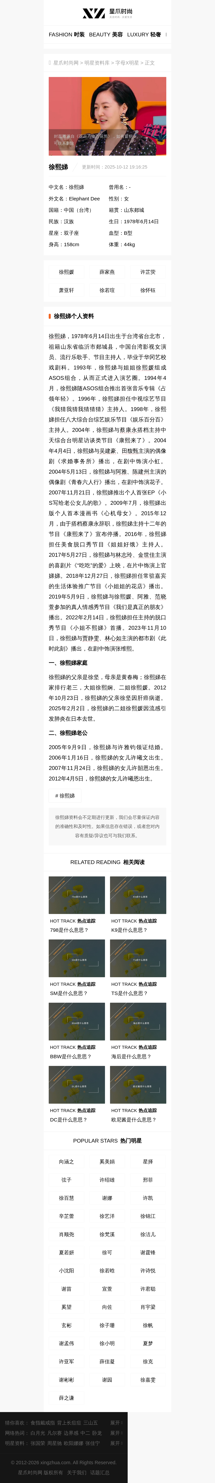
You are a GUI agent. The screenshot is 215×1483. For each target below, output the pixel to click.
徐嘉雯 (148, 1380)
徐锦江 (148, 1216)
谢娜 (107, 1198)
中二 (85, 1433)
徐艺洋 (107, 1216)
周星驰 (54, 1443)
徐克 (148, 1361)
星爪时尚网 (66, 63)
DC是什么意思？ (69, 1119)
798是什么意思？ (69, 930)
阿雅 (121, 472)
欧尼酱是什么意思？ (134, 1119)
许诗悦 (148, 1270)
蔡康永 (128, 430)
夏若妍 (66, 1252)
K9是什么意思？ (129, 930)
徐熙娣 (57, 336)
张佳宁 (92, 1443)
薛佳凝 (107, 1361)
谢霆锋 (148, 1252)
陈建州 (141, 472)
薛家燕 (107, 272)
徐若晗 (107, 1270)
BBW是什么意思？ (71, 1056)
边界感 (71, 1433)
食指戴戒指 (43, 1422)
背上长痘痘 (69, 1422)
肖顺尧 (66, 1234)
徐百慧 (66, 1198)
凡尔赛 (54, 1433)
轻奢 (144, 35)
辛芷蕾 (66, 1216)
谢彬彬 (66, 1380)
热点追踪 (72, 921)
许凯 (148, 1198)
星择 (148, 1161)
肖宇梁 (148, 1307)
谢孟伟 (66, 1343)
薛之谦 (66, 1398)
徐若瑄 (107, 290)
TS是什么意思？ (129, 993)
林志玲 (124, 555)
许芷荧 (148, 272)
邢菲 (148, 1180)
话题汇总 (100, 1472)
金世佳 (146, 555)
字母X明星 (127, 63)
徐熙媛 (66, 272)
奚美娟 (107, 1161)
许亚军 (66, 1361)
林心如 (113, 638)
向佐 (107, 1307)
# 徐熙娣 (65, 795)
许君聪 (148, 1289)
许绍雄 (107, 1180)
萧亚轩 (66, 290)
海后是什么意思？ (131, 1056)
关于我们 (77, 1472)
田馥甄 (130, 451)
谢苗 (66, 1289)
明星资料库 (97, 63)
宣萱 (107, 1289)
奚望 (66, 1307)
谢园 (107, 1380)
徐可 (107, 1252)
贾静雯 (90, 638)
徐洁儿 (148, 1234)
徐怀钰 (148, 290)
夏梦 (148, 1343)
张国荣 (38, 1443)
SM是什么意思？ (69, 993)
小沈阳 (66, 1270)
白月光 (38, 1433)
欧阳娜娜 (73, 1443)
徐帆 (148, 1325)
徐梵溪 (107, 1234)
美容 (106, 35)
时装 (66, 35)
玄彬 (66, 1325)
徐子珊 (107, 1325)
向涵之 (66, 1161)
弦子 (66, 1180)
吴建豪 (107, 451)
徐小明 (107, 1343)
